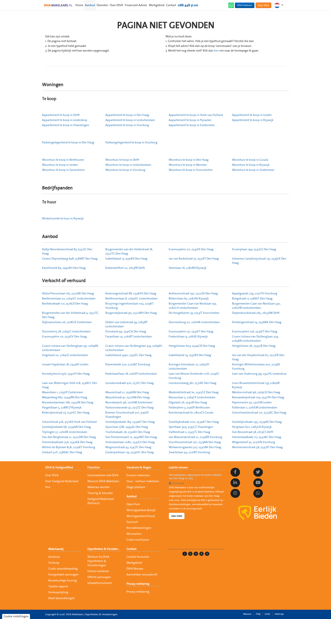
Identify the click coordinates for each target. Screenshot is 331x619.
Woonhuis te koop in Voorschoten (191, 170)
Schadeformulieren (99, 583)
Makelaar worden (98, 487)
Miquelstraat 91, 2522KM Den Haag (127, 397)
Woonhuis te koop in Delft (122, 159)
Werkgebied (156, 5)
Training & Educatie (100, 493)
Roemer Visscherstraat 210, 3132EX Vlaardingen (127, 414)
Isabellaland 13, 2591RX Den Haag (126, 258)
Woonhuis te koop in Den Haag (189, 159)
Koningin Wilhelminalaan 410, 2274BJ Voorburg (256, 366)
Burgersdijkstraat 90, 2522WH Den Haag (131, 313)
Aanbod (90, 5)
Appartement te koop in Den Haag (127, 115)
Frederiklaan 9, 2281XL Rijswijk (188, 336)
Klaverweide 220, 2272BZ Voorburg (127, 364)
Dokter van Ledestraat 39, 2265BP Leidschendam (126, 324)
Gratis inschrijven (137, 539)
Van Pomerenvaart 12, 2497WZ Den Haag (131, 437)
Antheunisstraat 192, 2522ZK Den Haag (193, 293)
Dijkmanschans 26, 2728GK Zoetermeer (67, 322)
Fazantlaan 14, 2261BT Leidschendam (128, 336)
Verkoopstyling (58, 592)
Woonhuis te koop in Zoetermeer (253, 170)
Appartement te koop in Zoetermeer (192, 125)
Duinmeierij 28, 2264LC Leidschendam (66, 331)
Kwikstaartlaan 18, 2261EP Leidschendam (131, 373)
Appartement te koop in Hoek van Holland (196, 115)
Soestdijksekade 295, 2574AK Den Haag (257, 421)
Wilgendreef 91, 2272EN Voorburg (253, 442)
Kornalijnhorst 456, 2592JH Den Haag (66, 373)
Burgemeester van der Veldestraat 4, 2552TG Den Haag (70, 315)
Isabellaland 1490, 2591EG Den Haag (128, 355)
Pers (47, 487)
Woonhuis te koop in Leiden (60, 164)
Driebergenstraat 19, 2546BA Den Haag (256, 322)
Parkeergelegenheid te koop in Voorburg (131, 142)
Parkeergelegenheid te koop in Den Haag (68, 142)
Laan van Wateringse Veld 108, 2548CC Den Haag (69, 385)
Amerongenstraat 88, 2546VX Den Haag (130, 293)
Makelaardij (56, 549)
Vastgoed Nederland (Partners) (100, 501)
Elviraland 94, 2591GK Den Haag (125, 331)
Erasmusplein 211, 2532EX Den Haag (191, 249)
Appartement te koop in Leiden (252, 115)
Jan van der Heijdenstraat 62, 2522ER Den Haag (258, 357)
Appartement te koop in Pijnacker (190, 120)
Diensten (102, 5)
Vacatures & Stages (138, 467)
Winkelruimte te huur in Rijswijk (63, 218)
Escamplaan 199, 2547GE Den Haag (254, 249)
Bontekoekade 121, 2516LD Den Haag (65, 303)
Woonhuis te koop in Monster (188, 164)
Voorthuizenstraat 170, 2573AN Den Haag (195, 442)
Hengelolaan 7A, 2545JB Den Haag (253, 345)
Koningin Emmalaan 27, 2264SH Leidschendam (189, 366)
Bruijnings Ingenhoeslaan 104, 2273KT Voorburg (129, 305)
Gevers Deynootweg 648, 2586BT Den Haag (70, 258)
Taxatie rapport (58, 586)
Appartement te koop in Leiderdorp (64, 120)
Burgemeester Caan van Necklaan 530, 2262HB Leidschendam (256, 305)
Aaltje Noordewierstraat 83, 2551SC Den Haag (67, 251)
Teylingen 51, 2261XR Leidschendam (64, 432)
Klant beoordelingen (61, 598)
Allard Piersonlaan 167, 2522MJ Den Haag (68, 293)
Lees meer (176, 516)
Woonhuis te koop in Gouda (250, 159)
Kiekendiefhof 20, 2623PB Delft (125, 268)
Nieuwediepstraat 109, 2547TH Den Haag (258, 397)
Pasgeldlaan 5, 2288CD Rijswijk (61, 407)
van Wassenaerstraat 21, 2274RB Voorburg (195, 437)
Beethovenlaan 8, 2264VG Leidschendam (131, 298)
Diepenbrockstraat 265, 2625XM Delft (255, 313)
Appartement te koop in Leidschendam (130, 120)
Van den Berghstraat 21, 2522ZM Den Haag (69, 437)
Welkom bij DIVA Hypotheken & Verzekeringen (98, 561)
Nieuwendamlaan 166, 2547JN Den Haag (67, 402)
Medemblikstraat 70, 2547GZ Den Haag (193, 392)
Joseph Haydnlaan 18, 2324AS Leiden (65, 364)
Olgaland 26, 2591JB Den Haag (188, 402)
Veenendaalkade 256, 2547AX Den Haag (67, 442)
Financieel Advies (136, 5)
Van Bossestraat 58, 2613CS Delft (252, 432)
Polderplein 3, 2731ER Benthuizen (189, 407)
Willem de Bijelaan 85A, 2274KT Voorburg (68, 447)
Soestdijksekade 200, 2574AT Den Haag (194, 421)
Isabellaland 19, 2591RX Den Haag (190, 355)
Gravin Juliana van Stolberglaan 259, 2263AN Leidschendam (255, 338)
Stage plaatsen (135, 487)
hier (216, 50)
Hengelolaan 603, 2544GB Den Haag (192, 345)
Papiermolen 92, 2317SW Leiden (252, 402)
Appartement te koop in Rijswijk (252, 120)
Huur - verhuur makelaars (142, 481)
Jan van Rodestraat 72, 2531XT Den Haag (194, 258)
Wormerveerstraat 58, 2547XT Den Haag (257, 447)
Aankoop (54, 556)
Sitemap (279, 614)
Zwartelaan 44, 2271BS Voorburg (189, 452)
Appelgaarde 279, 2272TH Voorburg (254, 293)
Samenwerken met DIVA (102, 475)
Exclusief (132, 522)
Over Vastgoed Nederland (61, 481)
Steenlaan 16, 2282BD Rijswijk (187, 268)
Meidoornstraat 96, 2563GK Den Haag (256, 392)
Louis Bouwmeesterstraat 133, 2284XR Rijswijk (256, 385)
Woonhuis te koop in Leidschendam (128, 164)
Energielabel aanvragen (63, 574)
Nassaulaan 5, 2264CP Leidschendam (192, 397)
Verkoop (53, 562)
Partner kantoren (98, 571)
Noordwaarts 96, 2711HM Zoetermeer (129, 402)
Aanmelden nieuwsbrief (141, 574)
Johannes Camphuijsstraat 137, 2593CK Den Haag (259, 260)
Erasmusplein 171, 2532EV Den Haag (64, 336)
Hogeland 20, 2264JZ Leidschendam (65, 355)
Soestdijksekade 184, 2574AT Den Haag (130, 421)
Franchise (93, 467)
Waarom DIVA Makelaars (103, 481)
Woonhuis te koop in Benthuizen (63, 159)
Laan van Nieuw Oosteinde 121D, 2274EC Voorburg (194, 376)
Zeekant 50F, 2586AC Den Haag (62, 452)
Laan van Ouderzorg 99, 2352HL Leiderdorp (259, 373)
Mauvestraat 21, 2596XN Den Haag (127, 392)
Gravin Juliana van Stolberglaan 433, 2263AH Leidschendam (133, 348)
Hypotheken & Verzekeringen (103, 549)
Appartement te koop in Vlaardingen (65, 125)
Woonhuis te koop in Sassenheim (63, 170)
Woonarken (133, 533)
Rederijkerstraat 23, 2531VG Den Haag (66, 412)
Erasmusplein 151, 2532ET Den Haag (191, 331)
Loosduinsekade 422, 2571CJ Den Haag (129, 383)
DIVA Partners (244, 5)
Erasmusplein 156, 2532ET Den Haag (254, 331)
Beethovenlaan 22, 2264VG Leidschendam (68, 298)
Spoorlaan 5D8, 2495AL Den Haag (126, 427)
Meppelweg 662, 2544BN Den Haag (64, 397)
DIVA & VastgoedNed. (59, 467)
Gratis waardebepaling (63, 568)
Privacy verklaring (137, 583)
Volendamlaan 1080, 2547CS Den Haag (130, 442)
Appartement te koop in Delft (61, 115)
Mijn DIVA (263, 5)
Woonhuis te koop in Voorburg (125, 170)
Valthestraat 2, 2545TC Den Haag (189, 432)
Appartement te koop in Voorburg (127, 125)
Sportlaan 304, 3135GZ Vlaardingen (191, 427)
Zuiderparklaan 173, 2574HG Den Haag (129, 452)
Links (267, 614)
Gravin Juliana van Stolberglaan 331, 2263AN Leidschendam (70, 348)
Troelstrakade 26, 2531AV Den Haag (127, 432)
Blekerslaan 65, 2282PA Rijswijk (189, 298)
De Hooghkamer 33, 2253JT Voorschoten (194, 313)
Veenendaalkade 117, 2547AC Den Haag (256, 437)
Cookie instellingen (16, 616)
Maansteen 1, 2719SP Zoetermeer (62, 392)
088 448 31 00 (188, 5)
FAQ (258, 614)
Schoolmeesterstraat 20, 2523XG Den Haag (259, 412)
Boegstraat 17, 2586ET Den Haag (252, 298)
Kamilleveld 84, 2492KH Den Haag (64, 268)
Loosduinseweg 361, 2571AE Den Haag (192, 383)
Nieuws (247, 614)
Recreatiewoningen (138, 527)
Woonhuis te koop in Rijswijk (251, 164)
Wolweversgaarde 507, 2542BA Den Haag (195, 447)
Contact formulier (137, 556)
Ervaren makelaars (138, 475)
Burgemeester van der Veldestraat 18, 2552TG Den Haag (129, 251)
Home (79, 5)
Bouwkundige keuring (62, 580)
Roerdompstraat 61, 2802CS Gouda (191, 412)
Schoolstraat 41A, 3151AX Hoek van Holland (69, 421)
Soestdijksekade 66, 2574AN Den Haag (66, 427)
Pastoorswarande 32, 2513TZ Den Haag (129, 407)
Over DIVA (116, 5)
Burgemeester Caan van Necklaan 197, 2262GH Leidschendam (193, 305)
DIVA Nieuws (134, 568)
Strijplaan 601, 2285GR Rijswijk (252, 427)
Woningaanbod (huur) (140, 516)
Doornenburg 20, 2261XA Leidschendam (194, 322)
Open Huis (133, 504)
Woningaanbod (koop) (140, 510)
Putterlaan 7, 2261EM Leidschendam (254, 407)
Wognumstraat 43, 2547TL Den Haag (128, 447)
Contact (171, 5)
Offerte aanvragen (99, 577)
